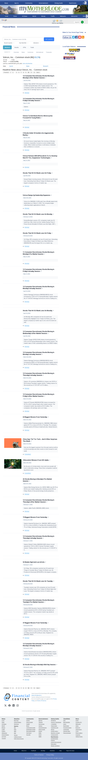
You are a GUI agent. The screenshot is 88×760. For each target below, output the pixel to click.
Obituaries (74, 16)
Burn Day (16, 720)
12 (34, 72)
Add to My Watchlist (27, 63)
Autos (64, 724)
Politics (3, 731)
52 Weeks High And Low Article (34, 562)
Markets (7, 47)
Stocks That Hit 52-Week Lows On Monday (38, 214)
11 (31, 72)
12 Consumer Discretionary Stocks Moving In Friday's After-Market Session (38, 395)
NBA (15, 731)
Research (45, 66)
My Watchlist (22, 43)
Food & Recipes (43, 727)
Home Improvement (56, 742)
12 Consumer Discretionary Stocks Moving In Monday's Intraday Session (38, 287)
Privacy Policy (50, 755)
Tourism (4, 738)
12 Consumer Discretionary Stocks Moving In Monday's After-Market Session (38, 77)
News (6, 3)
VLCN (37, 57)
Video (77, 726)
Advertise (52, 750)
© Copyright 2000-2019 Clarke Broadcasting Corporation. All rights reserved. (44, 758)
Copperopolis (54, 735)
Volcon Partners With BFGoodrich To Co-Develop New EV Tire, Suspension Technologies (40, 157)
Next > (38, 72)
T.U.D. (77, 731)
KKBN (40, 736)
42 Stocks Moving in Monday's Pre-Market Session (37, 480)
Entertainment (43, 3)
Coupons (78, 735)
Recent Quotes (8, 43)
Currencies (30, 52)
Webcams (63, 16)
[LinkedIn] (13, 706)
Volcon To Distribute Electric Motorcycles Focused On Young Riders (38, 117)
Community (28, 3)
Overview (16, 52)
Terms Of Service (41, 700)
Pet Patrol (28, 733)
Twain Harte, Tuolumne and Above (54, 727)
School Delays (5, 735)
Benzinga (27, 92)
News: (3, 719)
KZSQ (40, 735)
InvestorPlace (28, 454)
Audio (77, 720)
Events (28, 720)
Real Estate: (54, 737)
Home (15, 750)
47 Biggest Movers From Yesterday (36, 623)
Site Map (43, 750)
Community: (30, 719)
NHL (15, 733)
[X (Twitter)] (5, 706)
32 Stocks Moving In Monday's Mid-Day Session (40, 664)
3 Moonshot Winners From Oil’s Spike (36, 460)
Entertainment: (43, 719)
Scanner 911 (79, 722)
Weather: (17, 719)
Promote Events (67, 727)
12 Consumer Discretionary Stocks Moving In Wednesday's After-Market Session (38, 332)
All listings (53, 720)
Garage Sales (66, 731)
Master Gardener (55, 746)
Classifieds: (66, 719)
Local (6, 16)
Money (43, 16)
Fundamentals (54, 738)
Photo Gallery (79, 733)
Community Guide (30, 727)
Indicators (36, 43)
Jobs (64, 720)
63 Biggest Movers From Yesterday (36, 417)
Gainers (26, 106)
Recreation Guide (30, 731)
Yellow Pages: (79, 736)
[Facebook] (9, 706)
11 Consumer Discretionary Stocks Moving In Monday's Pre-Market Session (38, 253)
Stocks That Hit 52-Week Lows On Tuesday (38, 581)
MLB (15, 729)
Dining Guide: (55, 719)
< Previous (6, 72)
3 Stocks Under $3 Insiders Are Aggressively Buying (38, 134)
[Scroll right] (85, 3)
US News (24, 16)
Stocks (16, 47)
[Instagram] (17, 706)
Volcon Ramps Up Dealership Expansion (37, 195)
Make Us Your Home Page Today (73, 32)
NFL (15, 728)
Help (60, 750)
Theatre (41, 722)
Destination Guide (30, 729)
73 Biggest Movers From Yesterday (36, 517)
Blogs (27, 726)
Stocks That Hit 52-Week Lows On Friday (38, 173)
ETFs (24, 47)
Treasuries (49, 52)
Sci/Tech (4, 736)
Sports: (16, 726)
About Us (24, 750)
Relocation (53, 744)
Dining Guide (59, 3)
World (34, 16)
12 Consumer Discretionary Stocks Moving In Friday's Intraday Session (38, 99)
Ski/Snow (16, 724)
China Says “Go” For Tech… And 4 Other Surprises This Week (40, 440)
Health (28, 724)
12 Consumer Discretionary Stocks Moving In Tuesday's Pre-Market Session (38, 601)
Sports (17, 3)
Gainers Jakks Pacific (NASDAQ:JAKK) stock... (37, 508)
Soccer (16, 735)
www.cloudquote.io (37, 695)
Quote (11, 66)
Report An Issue (70, 750)
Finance (53, 740)
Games (40, 726)
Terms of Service (39, 755)
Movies (40, 720)
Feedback (33, 750)
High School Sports (19, 738)
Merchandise (66, 722)
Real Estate (72, 3)
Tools (32, 47)
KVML (40, 733)
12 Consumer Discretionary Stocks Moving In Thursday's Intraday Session (38, 374)
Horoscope (41, 724)
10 (28, 72)
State (15, 16)
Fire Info (28, 735)
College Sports (17, 737)
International (39, 52)
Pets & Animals (67, 733)
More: (77, 719)
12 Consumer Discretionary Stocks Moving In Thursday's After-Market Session (38, 501)
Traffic (53, 16)
